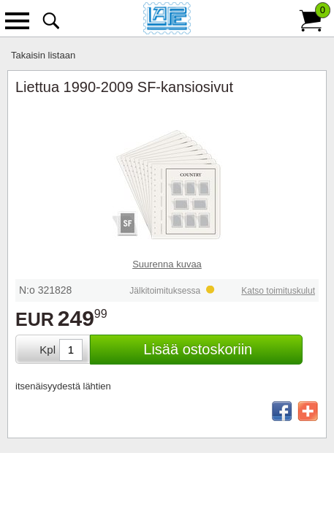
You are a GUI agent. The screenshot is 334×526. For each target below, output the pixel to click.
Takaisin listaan (43, 55)
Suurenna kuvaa (167, 264)
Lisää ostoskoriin (197, 349)
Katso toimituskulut (278, 291)
